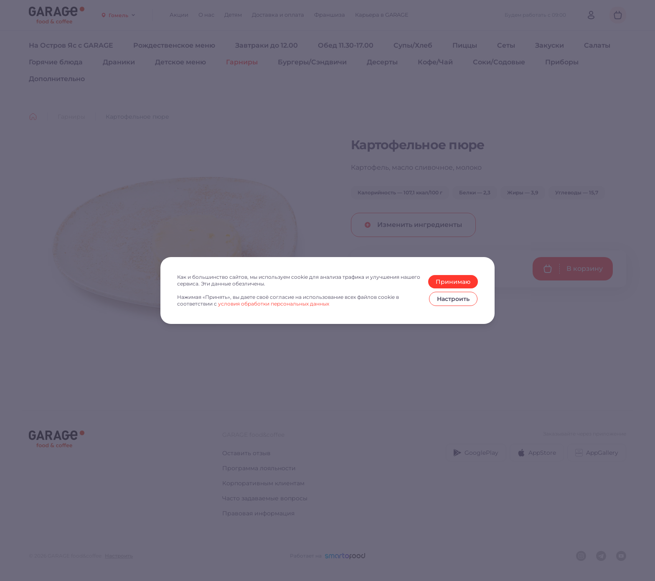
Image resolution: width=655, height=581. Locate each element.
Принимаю (453, 281)
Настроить (453, 299)
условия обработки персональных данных (273, 304)
